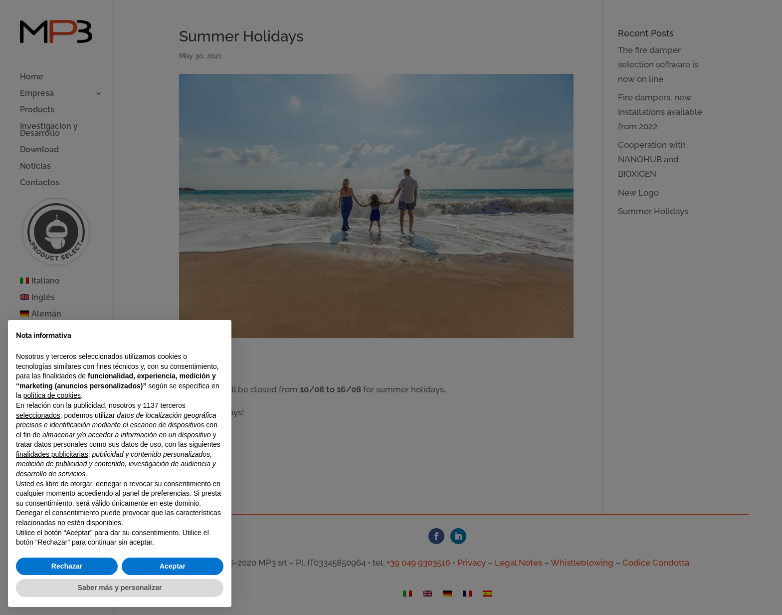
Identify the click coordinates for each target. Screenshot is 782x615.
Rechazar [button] (66, 566)
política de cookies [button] (52, 395)
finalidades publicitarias (52, 454)
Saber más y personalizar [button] (120, 588)
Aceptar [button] (173, 566)
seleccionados (38, 415)
